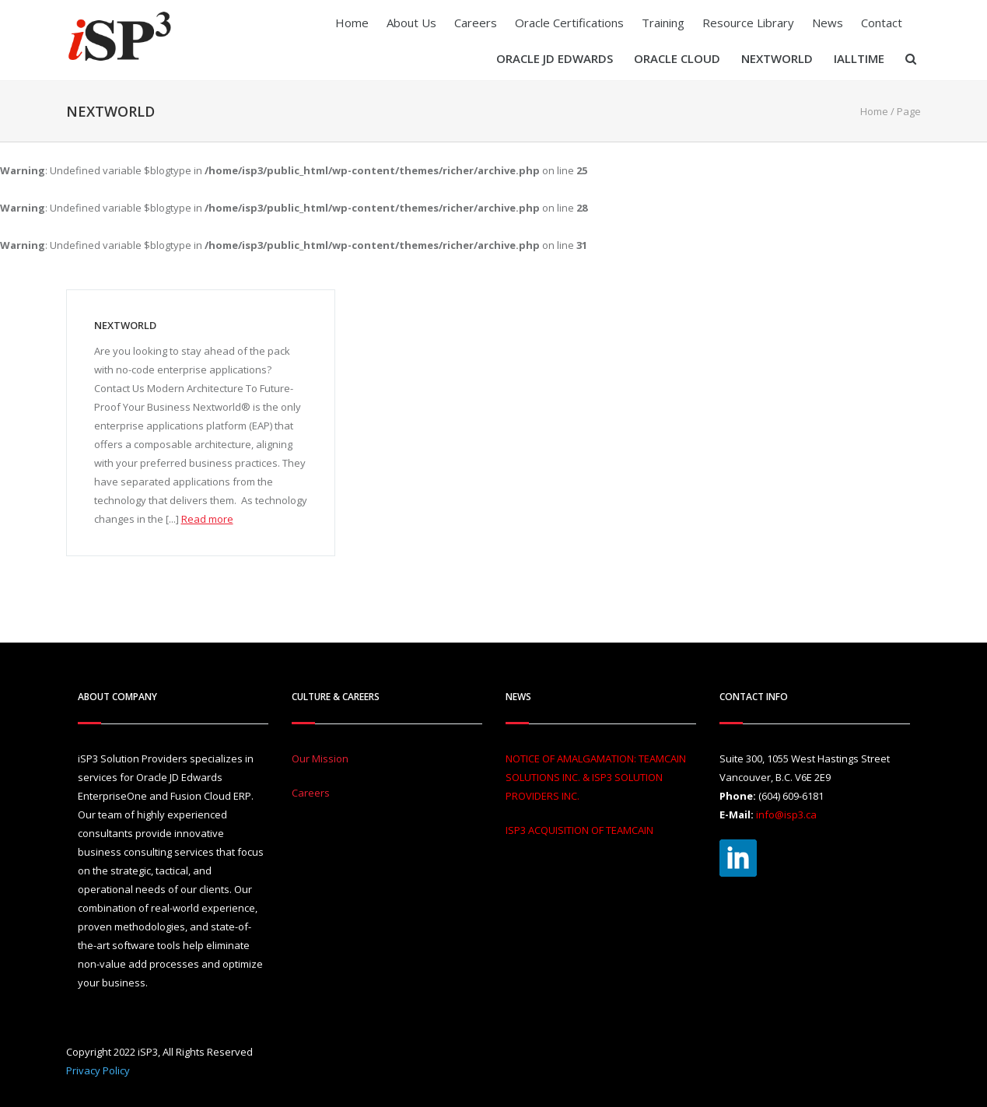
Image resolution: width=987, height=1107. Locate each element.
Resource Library (748, 22)
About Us (411, 22)
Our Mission (320, 758)
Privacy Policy (98, 1070)
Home (352, 22)
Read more (207, 519)
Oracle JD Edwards (554, 58)
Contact (881, 22)
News (827, 22)
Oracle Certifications (569, 22)
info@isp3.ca (786, 814)
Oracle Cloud (677, 58)
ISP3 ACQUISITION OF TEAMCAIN (579, 830)
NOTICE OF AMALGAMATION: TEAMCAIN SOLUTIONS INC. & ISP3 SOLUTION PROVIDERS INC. (596, 777)
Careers (475, 22)
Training (663, 22)
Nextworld (777, 58)
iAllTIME (859, 58)
